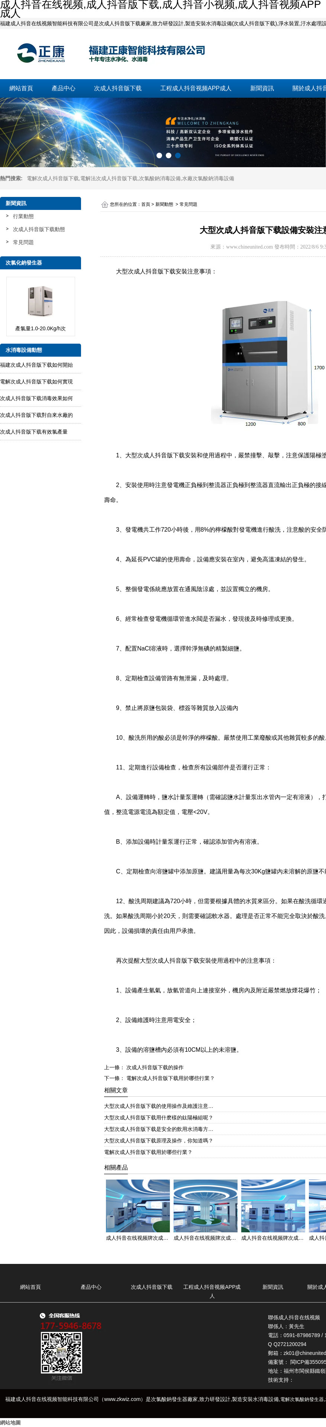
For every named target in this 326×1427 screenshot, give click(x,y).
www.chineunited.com (249, 247)
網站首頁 (21, 88)
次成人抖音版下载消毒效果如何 (36, 398)
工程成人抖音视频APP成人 (196, 88)
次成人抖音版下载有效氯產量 (34, 432)
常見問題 (23, 242)
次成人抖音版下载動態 (39, 229)
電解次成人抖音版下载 (53, 178)
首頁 (145, 204)
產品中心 (63, 88)
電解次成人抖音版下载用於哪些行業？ (170, 1078)
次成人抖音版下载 (118, 88)
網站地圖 (10, 1423)
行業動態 (23, 216)
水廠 (208, 178)
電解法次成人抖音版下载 (109, 178)
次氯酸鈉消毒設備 (160, 178)
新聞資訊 (262, 88)
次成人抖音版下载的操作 (154, 1067)
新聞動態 (164, 204)
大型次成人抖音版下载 (145, 271)
